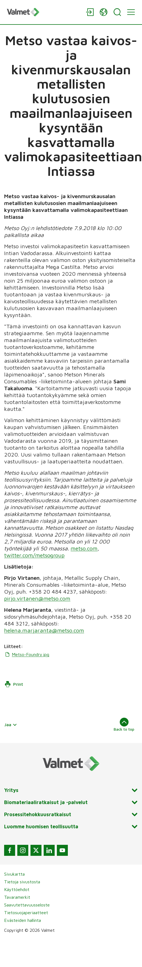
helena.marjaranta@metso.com (44, 630)
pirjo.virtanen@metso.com (37, 598)
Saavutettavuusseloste (27, 904)
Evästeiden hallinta (22, 920)
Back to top (124, 724)
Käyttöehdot (16, 889)
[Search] (117, 12)
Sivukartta (14, 874)
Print (13, 684)
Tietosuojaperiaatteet (26, 912)
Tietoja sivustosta (22, 881)
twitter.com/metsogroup (34, 555)
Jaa (10, 724)
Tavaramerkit (17, 897)
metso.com (84, 548)
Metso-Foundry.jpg (26, 654)
